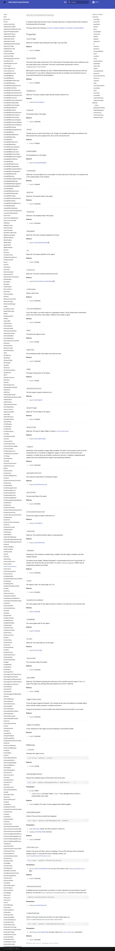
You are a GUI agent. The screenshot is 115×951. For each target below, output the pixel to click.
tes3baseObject (78, 28)
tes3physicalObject (59, 28)
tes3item (36, 829)
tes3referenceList (40, 484)
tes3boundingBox (40, 163)
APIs (25, 6)
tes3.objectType (40, 439)
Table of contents (97, 14)
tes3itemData (40, 832)
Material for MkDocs (14, 949)
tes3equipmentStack (41, 242)
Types (31, 6)
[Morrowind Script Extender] (4, 2)
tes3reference (39, 542)
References (18, 6)
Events (37, 6)
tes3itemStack (48, 281)
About (5, 6)
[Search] (78, 2)
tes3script (38, 650)
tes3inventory (39, 281)
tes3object (69, 28)
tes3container (39, 102)
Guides (11, 6)
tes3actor (50, 28)
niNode (37, 611)
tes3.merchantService (42, 868)
